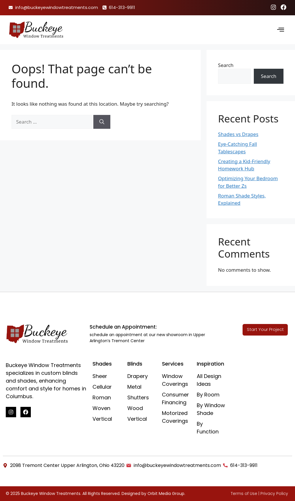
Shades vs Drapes (238, 134)
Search (226, 65)
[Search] (101, 122)
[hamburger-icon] (280, 30)
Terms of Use (244, 493)
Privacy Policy (274, 493)
